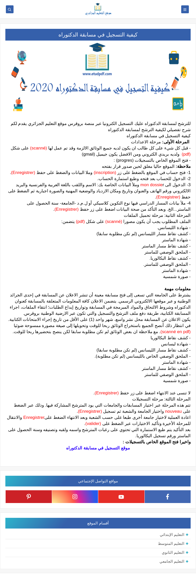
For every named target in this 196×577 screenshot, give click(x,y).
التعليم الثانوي (173, 552)
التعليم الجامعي (172, 561)
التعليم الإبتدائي (172, 534)
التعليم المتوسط (171, 543)
